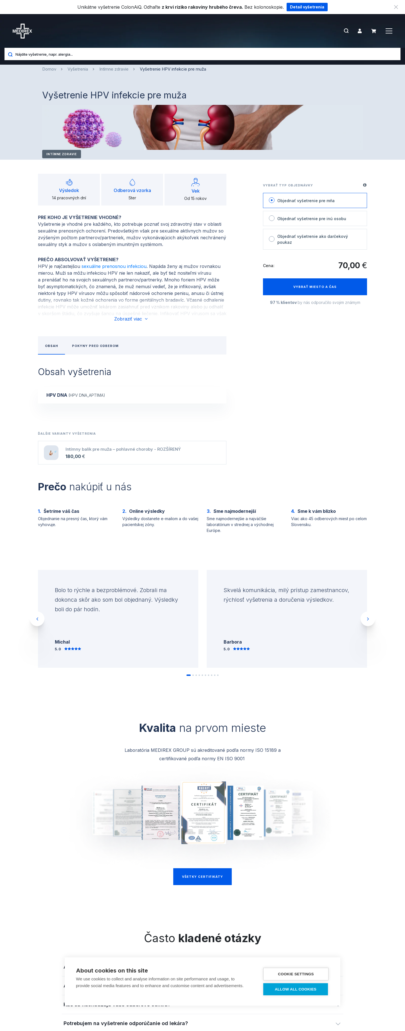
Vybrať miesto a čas (315, 287)
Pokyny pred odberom (95, 346)
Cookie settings (296, 974)
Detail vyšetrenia (307, 6)
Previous (37, 619)
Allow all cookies (295, 989)
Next (368, 619)
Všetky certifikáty (202, 877)
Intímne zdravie (114, 69)
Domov (49, 69)
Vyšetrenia (78, 69)
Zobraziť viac (131, 319)
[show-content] (132, 395)
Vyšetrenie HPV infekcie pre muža (173, 69)
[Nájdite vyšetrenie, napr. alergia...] (205, 54)
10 (218, 677)
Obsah (51, 346)
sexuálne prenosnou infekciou (114, 266)
